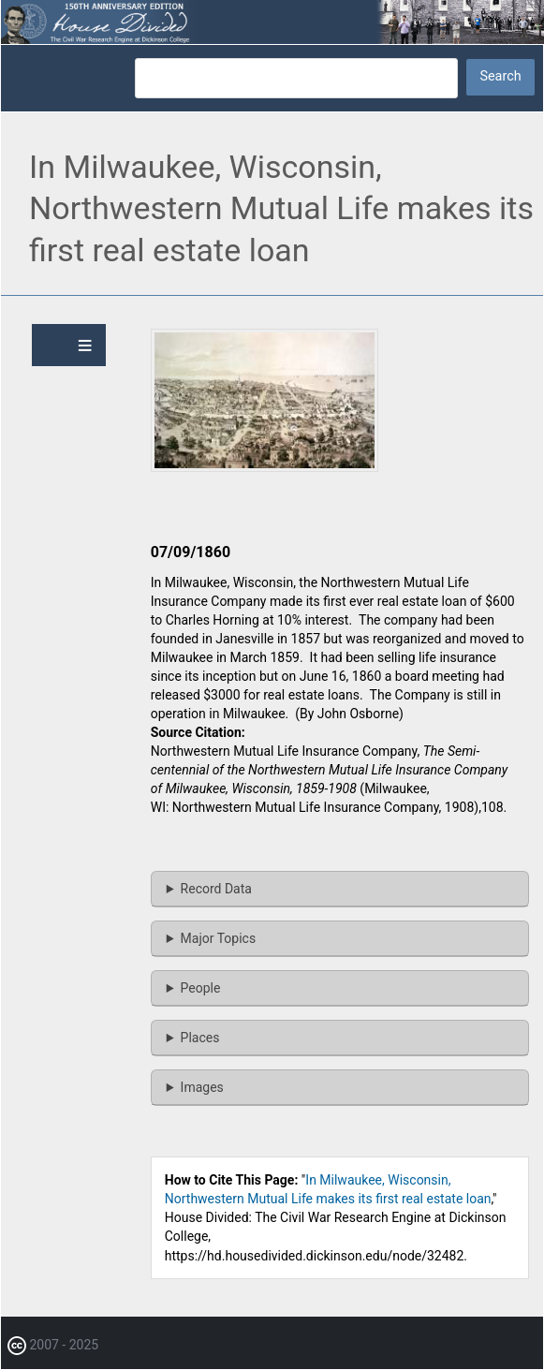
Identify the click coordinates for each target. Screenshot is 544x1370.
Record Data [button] (216, 888)
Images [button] (202, 1087)
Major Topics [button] (219, 938)
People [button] (201, 987)
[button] (264, 467)
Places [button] (200, 1037)
